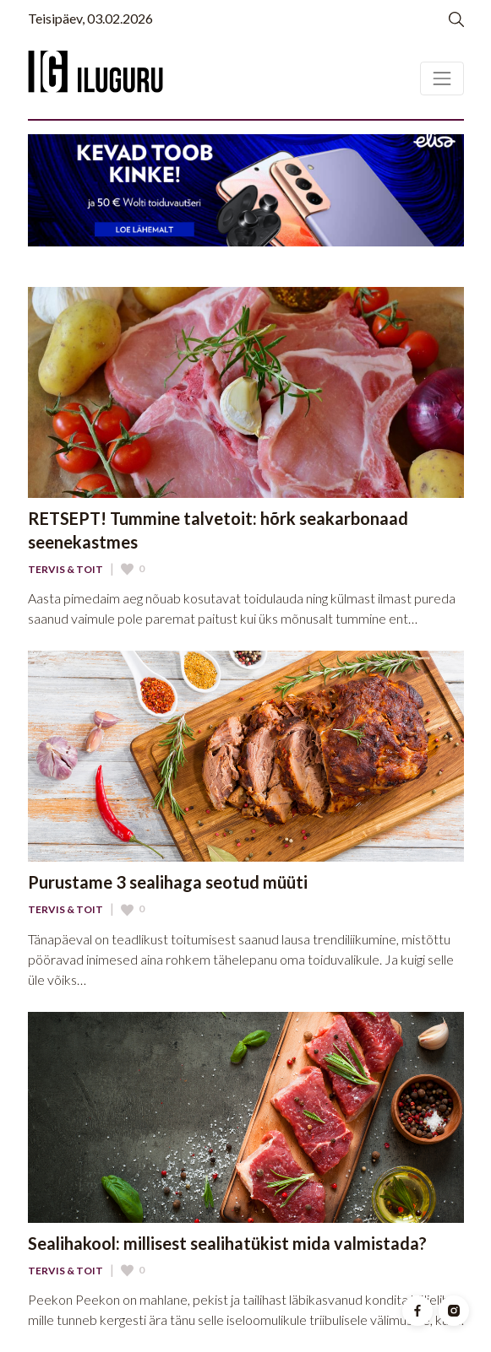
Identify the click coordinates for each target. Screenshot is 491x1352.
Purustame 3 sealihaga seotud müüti (168, 882)
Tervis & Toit (65, 570)
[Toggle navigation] (442, 78)
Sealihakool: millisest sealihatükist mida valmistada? (227, 1243)
